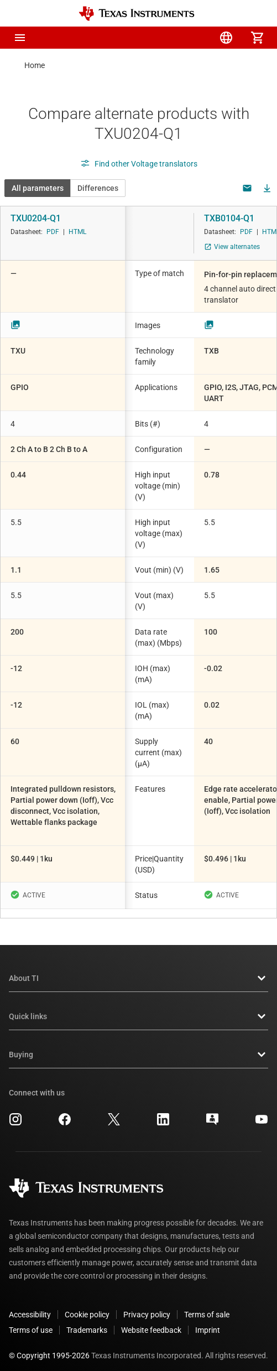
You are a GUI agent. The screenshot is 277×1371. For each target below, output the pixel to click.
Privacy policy (146, 1305)
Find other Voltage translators (138, 163)
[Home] (137, 13)
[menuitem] (164, 38)
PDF (52, 232)
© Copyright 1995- (49, 1346)
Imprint (207, 1321)
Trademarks (86, 1321)
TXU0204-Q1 (36, 218)
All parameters (38, 188)
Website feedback (151, 1321)
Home (34, 65)
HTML (77, 232)
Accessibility (30, 1305)
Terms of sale (206, 1305)
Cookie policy (87, 1305)
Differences (97, 188)
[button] (19, 38)
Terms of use (31, 1321)
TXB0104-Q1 (229, 218)
